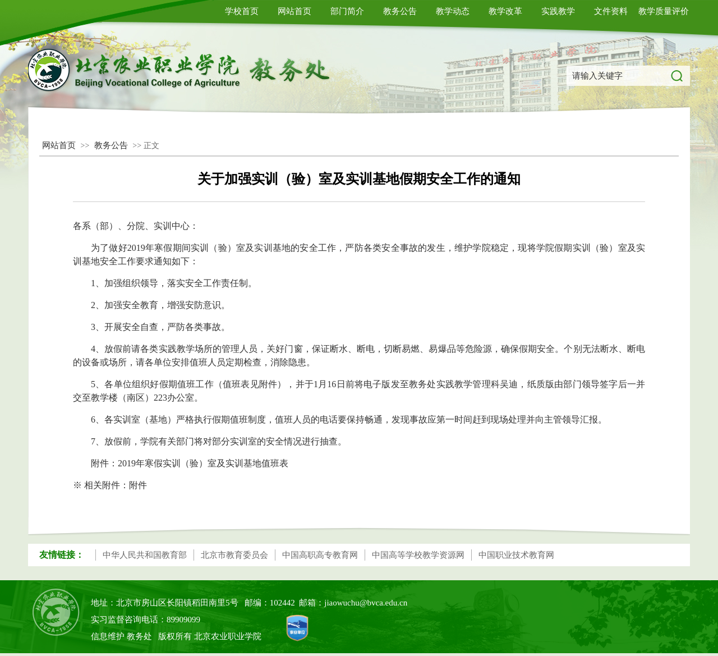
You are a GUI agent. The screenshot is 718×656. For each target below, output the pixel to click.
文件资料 (611, 11)
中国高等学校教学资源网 (418, 555)
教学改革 (505, 11)
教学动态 (453, 11)
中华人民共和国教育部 (145, 555)
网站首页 (294, 11)
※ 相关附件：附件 (110, 485)
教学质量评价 (663, 11)
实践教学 (558, 11)
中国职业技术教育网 (516, 555)
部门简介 (347, 11)
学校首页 (242, 11)
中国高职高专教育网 (320, 555)
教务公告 (400, 11)
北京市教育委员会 (234, 555)
